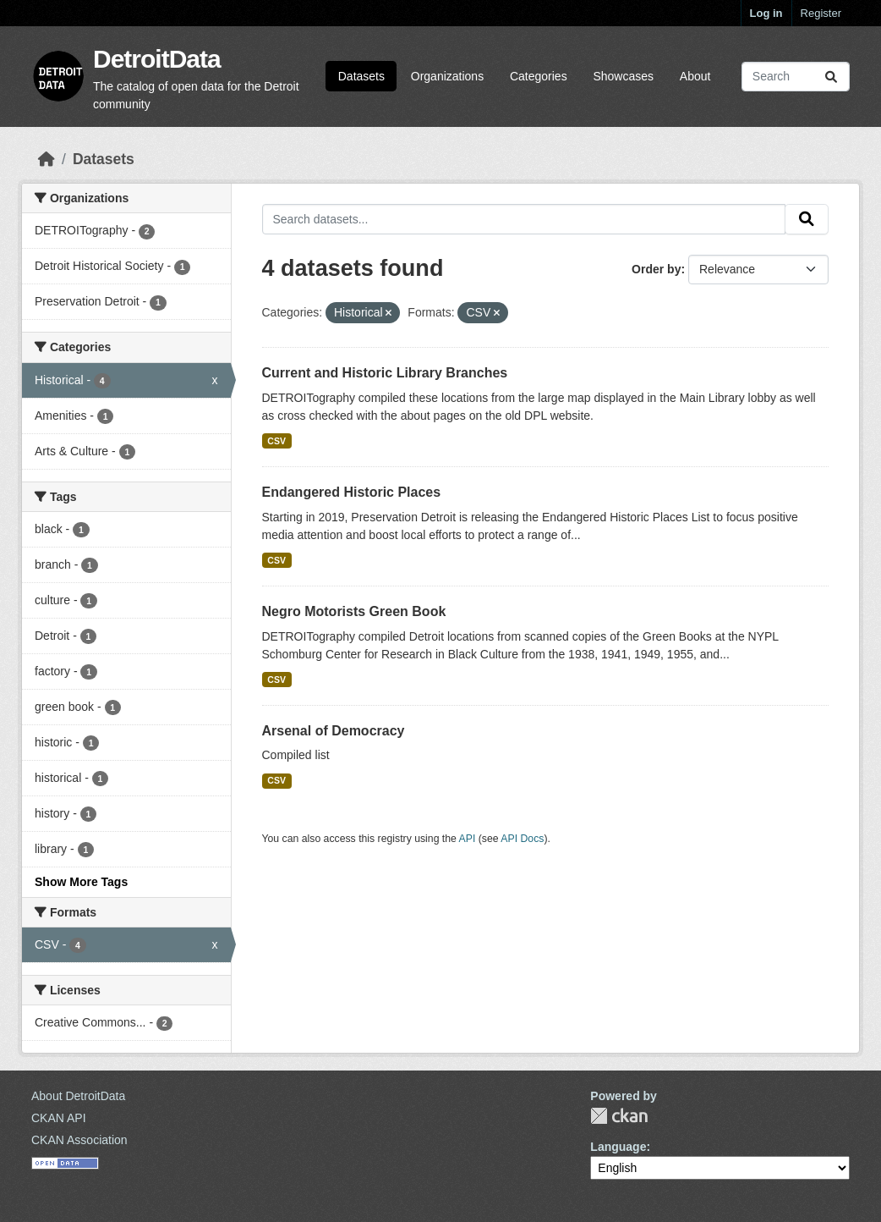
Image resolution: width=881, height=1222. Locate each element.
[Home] (46, 159)
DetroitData (157, 59)
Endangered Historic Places (351, 492)
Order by (656, 269)
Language (618, 1146)
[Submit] (831, 76)
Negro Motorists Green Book (354, 611)
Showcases (623, 76)
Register (821, 13)
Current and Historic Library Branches (385, 373)
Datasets (361, 76)
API (467, 839)
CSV (276, 441)
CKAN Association (79, 1140)
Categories (538, 76)
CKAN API (58, 1118)
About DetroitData (78, 1096)
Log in (766, 13)
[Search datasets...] (795, 76)
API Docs (522, 839)
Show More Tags (81, 882)
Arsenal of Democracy (333, 731)
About (695, 76)
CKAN (619, 1116)
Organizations (447, 76)
